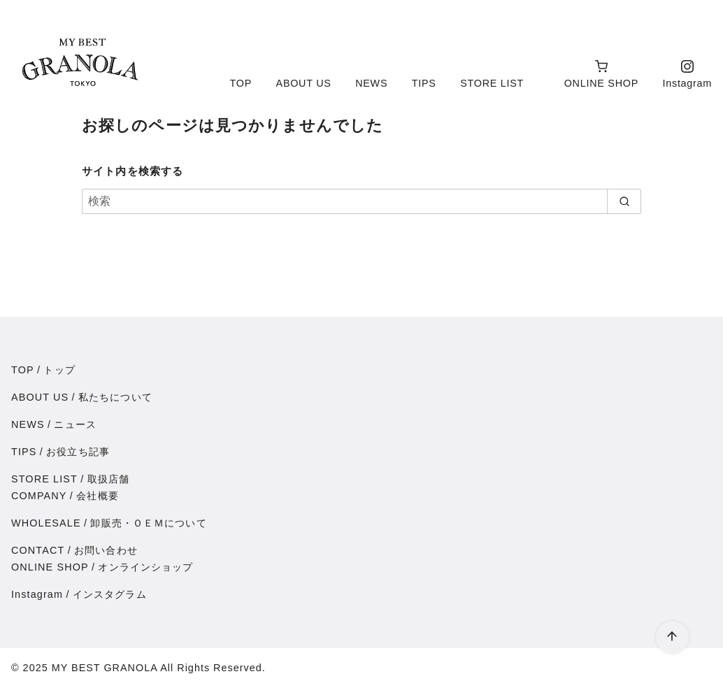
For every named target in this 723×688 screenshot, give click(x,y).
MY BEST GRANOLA (104, 667)
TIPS (424, 83)
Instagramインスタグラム (79, 594)
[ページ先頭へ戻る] (672, 637)
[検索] (361, 201)
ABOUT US (303, 83)
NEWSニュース (53, 424)
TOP (241, 83)
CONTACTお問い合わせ (74, 550)
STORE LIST (492, 83)
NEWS (371, 83)
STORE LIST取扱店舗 (70, 479)
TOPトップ (43, 369)
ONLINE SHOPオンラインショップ (102, 567)
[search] (624, 201)
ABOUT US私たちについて (81, 397)
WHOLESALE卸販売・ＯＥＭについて (109, 523)
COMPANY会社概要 (65, 495)
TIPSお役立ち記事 (60, 451)
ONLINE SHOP (601, 74)
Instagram (687, 74)
